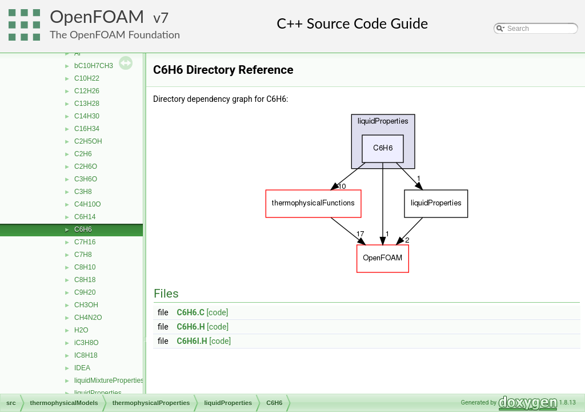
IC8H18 (86, 355)
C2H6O (85, 167)
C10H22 (86, 78)
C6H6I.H (192, 341)
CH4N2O (88, 318)
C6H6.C (191, 312)
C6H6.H (191, 326)
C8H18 (84, 280)
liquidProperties (98, 393)
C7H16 (84, 242)
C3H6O (85, 179)
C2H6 (83, 154)
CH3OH (86, 305)
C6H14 (84, 217)
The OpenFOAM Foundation (115, 34)
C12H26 (86, 91)
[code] (217, 312)
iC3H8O (86, 343)
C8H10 (84, 267)
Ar (77, 53)
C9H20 (84, 292)
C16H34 (86, 129)
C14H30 (86, 116)
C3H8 (83, 192)
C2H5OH (88, 141)
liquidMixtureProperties (109, 381)
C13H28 (86, 104)
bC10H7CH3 (93, 66)
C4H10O (87, 204)
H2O (81, 330)
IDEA (82, 368)
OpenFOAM (97, 16)
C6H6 (83, 229)
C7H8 (83, 255)
